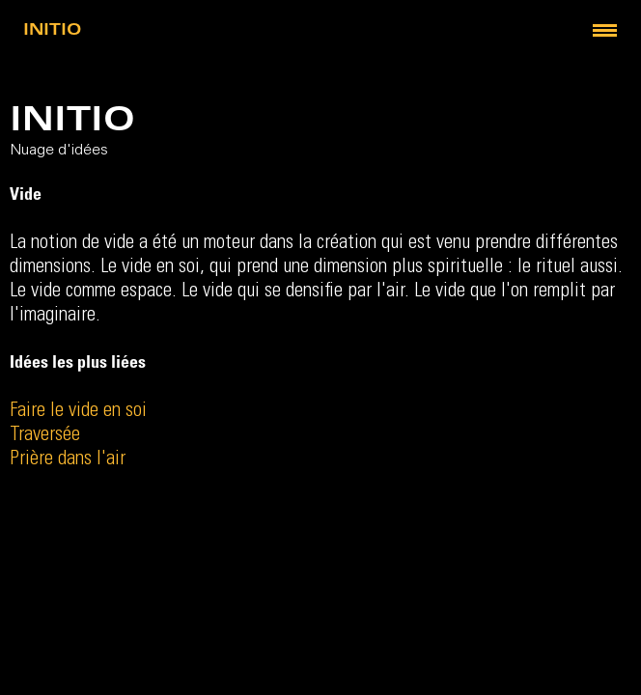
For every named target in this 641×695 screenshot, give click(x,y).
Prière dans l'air (67, 460)
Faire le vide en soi (78, 412)
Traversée (45, 436)
